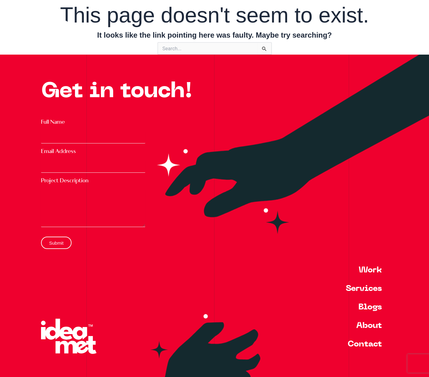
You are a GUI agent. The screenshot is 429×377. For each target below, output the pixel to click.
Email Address (58, 151)
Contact (365, 344)
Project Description (65, 180)
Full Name (53, 122)
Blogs (370, 307)
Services (364, 289)
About (369, 326)
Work (370, 270)
